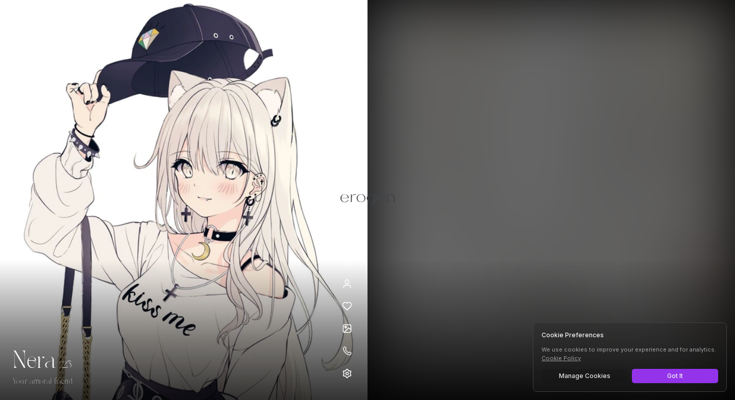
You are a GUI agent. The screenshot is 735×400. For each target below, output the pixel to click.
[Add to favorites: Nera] (347, 306)
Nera (34, 361)
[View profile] (347, 284)
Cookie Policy (561, 358)
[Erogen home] (39, 23)
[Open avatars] (347, 328)
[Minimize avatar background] (347, 261)
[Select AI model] (330, 22)
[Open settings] (347, 373)
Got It (675, 376)
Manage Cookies (584, 376)
